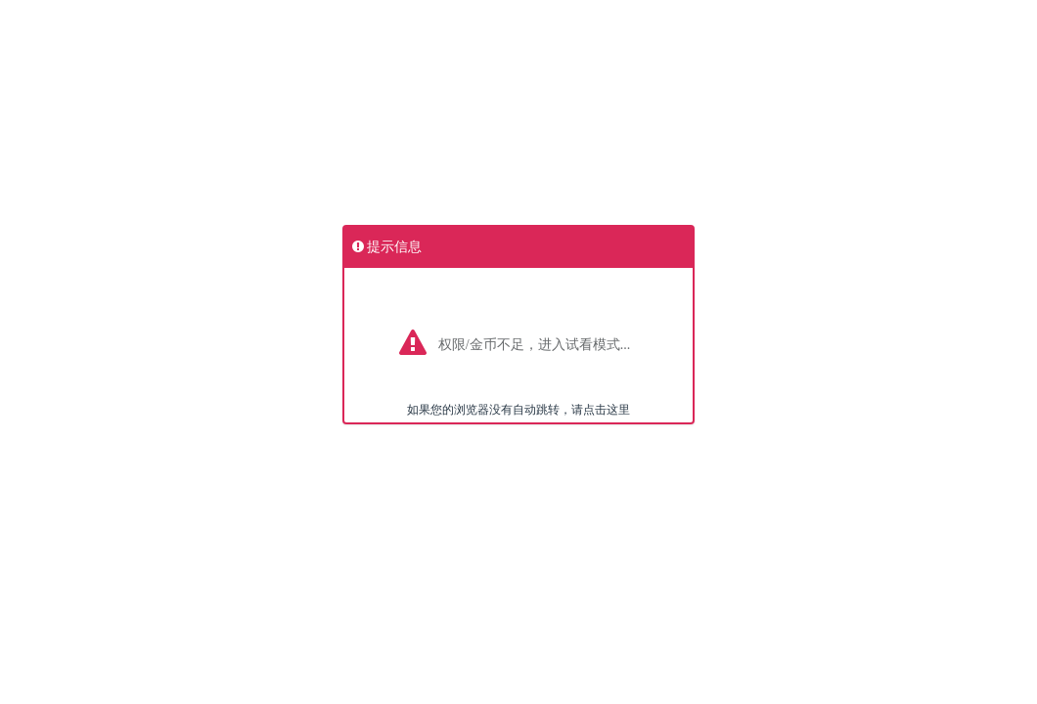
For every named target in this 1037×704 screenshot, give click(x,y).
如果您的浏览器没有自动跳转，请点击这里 (518, 410)
